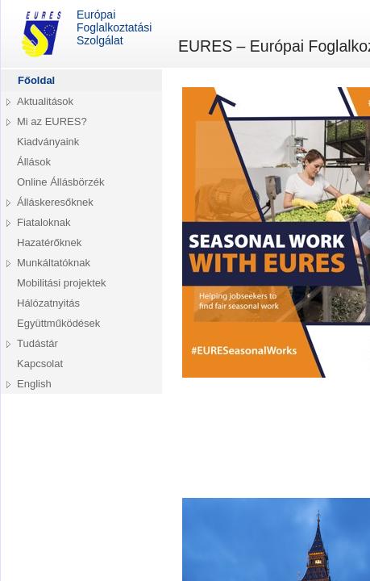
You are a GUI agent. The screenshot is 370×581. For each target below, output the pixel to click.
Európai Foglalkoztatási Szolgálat (84, 34)
